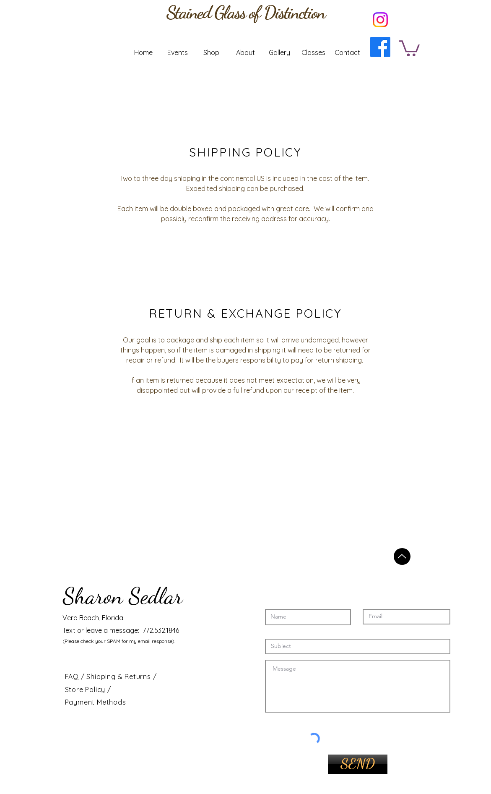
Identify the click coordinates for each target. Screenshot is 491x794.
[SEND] (357, 764)
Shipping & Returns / (121, 676)
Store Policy (86, 689)
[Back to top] (402, 556)
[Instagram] (380, 20)
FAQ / (76, 676)
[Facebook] (380, 47)
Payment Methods (95, 702)
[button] (409, 47)
